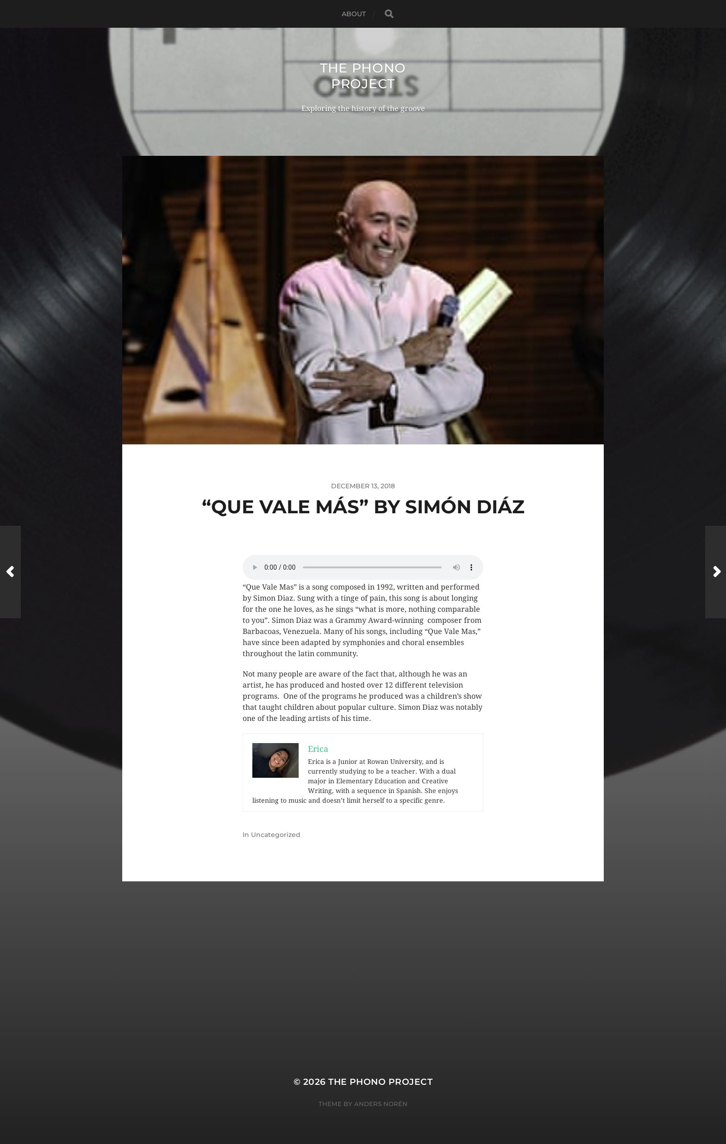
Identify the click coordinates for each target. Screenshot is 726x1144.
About (354, 14)
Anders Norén (380, 1103)
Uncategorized (275, 834)
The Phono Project (363, 76)
